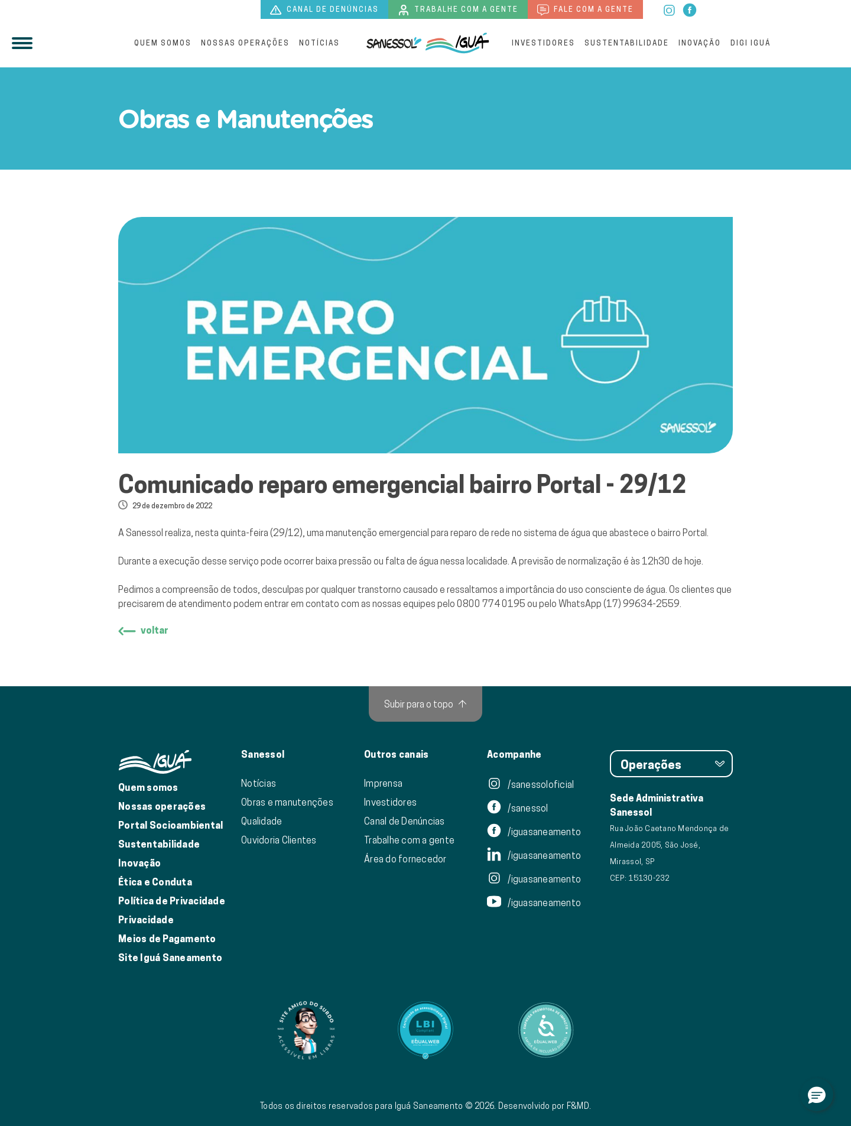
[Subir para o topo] (425, 704)
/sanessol (517, 808)
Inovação (699, 42)
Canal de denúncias (324, 10)
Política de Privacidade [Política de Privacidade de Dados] (171, 901)
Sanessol (262, 755)
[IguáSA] (457, 43)
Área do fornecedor (405, 859)
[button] (816, 1094)
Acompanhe (514, 755)
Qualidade (261, 821)
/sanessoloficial (530, 784)
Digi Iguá (750, 42)
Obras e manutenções (287, 802)
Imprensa (383, 783)
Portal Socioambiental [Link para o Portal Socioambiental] (170, 825)
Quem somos (162, 42)
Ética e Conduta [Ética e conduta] (155, 882)
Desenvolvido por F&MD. (545, 1106)
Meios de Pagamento (167, 939)
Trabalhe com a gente (458, 10)
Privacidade (146, 920)
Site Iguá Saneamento (170, 957)
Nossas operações (245, 42)
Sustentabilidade (626, 42)
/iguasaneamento (534, 831)
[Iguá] (394, 43)
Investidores (543, 42)
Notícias (319, 42)
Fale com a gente (585, 10)
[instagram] (670, 9)
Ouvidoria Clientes (279, 840)
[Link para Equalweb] (425, 1030)
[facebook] (690, 9)
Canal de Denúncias (404, 821)
